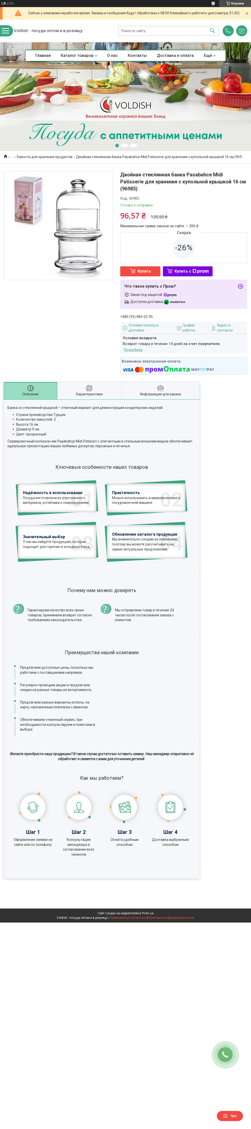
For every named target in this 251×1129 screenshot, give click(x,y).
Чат (230, 1116)
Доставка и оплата (175, 55)
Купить (144, 271)
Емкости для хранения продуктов (45, 157)
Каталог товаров (77, 55)
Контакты (137, 55)
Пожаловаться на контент (127, 918)
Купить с (191, 271)
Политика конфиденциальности (171, 918)
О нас (112, 55)
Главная (43, 55)
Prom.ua (148, 913)
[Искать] (212, 31)
